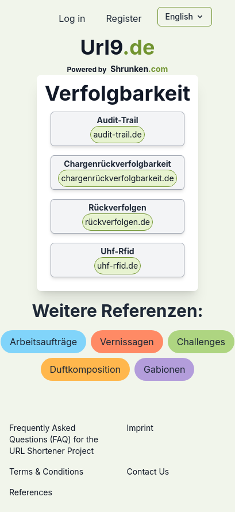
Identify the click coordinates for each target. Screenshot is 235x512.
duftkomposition (85, 369)
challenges (201, 341)
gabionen (164, 369)
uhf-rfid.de (117, 265)
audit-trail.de (117, 134)
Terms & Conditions (46, 471)
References (30, 492)
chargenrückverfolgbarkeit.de (117, 178)
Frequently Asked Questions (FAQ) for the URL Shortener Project (53, 439)
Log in (72, 18)
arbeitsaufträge (43, 341)
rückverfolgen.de (117, 222)
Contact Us (148, 471)
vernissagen (127, 341)
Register (123, 18)
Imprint (140, 428)
